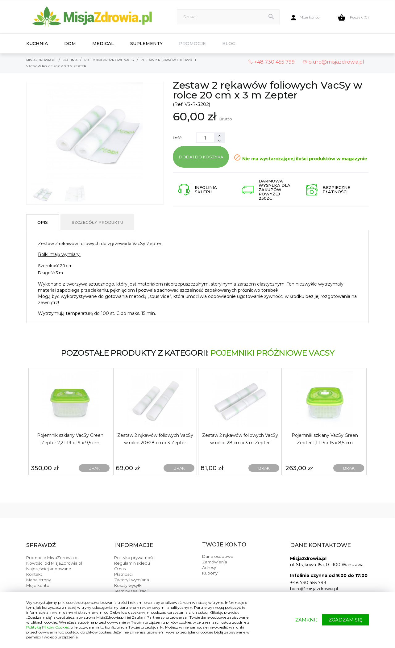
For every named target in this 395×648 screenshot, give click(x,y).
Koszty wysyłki (128, 585)
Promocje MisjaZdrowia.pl (52, 557)
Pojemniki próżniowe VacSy (272, 353)
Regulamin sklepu (132, 563)
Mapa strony (38, 579)
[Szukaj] (228, 16)
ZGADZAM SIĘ (345, 620)
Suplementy (146, 43)
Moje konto (37, 585)
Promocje (192, 43)
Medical (103, 43)
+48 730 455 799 (308, 582)
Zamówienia (214, 561)
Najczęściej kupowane (48, 568)
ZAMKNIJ (306, 620)
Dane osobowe (217, 556)
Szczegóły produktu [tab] (97, 222)
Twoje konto (224, 544)
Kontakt (34, 574)
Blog (228, 43)
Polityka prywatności (135, 557)
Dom (70, 43)
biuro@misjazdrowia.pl (333, 62)
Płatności (123, 574)
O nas (120, 568)
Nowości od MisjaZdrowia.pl (54, 563)
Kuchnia (37, 43)
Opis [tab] (42, 222)
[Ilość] (205, 137)
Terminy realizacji (131, 590)
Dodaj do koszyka (201, 156)
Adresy (209, 567)
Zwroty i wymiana (131, 579)
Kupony (210, 573)
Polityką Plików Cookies (47, 627)
